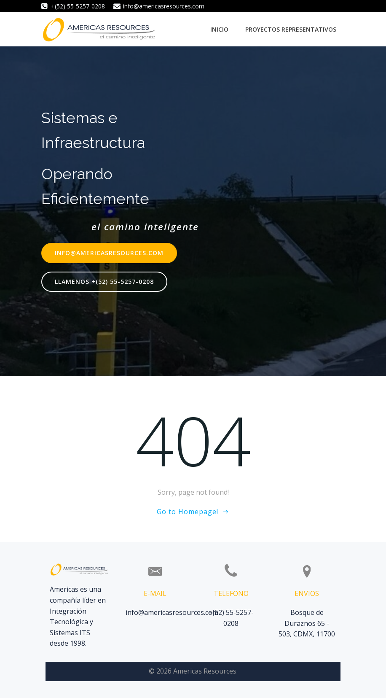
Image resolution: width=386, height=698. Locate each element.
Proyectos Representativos (290, 29)
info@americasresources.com (172, 612)
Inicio (219, 29)
